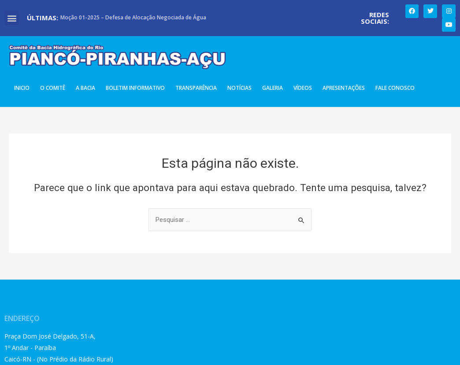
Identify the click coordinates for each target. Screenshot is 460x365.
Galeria (272, 88)
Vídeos (302, 88)
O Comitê (52, 88)
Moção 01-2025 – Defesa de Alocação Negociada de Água (133, 17)
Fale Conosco (395, 88)
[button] (11, 18)
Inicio (22, 88)
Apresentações (344, 88)
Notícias (239, 88)
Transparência (196, 88)
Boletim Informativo (135, 88)
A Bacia (85, 88)
